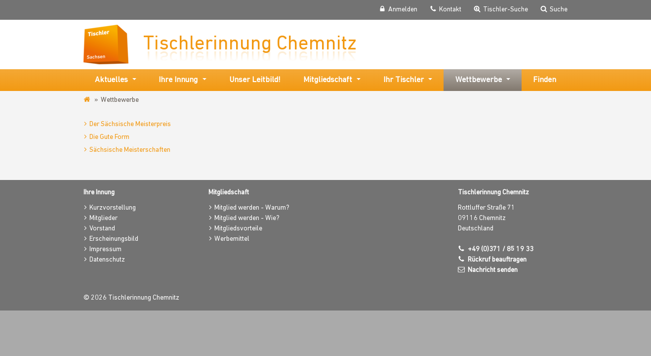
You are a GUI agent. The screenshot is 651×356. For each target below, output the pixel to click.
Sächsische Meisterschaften (129, 150)
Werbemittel (231, 239)
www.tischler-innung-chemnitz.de (87, 100)
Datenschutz (107, 260)
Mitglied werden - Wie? (247, 218)
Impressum (105, 249)
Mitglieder (103, 218)
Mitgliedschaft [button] (327, 80)
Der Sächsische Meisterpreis (130, 124)
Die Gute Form (109, 137)
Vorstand (102, 228)
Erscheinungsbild (113, 239)
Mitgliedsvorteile (238, 228)
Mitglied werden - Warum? (251, 208)
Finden (544, 80)
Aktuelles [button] (111, 80)
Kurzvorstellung (112, 208)
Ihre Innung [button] (178, 80)
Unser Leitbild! (255, 80)
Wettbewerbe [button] (478, 80)
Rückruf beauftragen (497, 260)
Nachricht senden (493, 270)
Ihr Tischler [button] (403, 80)
